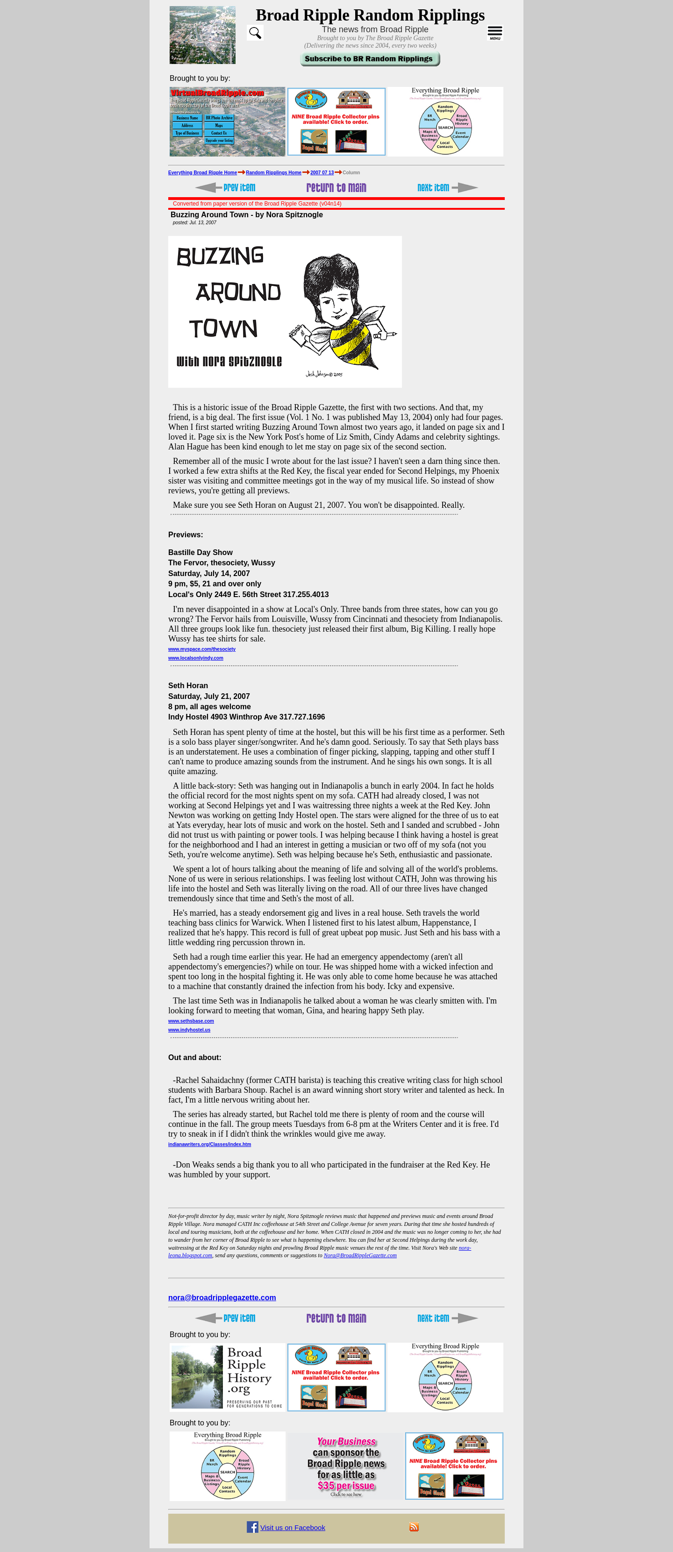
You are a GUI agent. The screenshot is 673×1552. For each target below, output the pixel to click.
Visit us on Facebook (292, 1527)
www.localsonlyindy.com (195, 658)
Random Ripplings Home (273, 172)
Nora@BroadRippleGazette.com (360, 1255)
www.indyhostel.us (189, 1029)
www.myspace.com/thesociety (202, 649)
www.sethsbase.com (191, 1021)
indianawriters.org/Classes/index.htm (209, 1144)
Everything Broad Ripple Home (202, 172)
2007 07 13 (322, 172)
